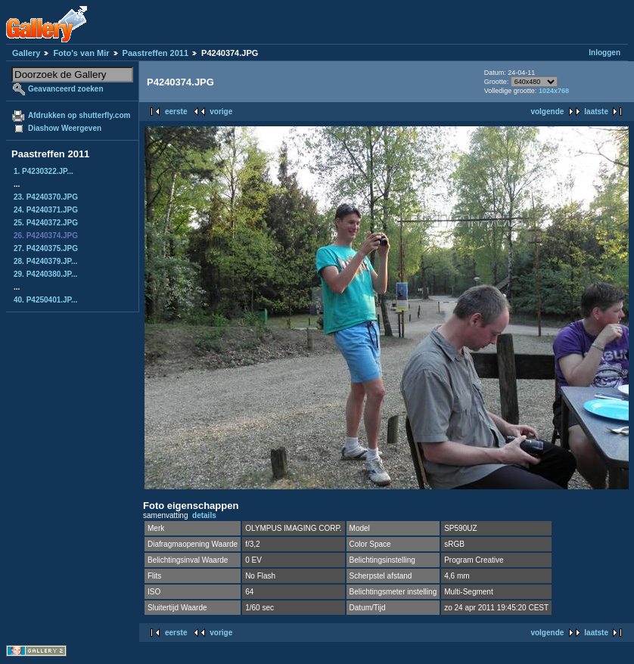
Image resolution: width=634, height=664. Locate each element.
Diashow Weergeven (64, 128)
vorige (221, 111)
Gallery (26, 52)
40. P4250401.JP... (45, 300)
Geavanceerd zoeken (66, 89)
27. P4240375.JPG (46, 248)
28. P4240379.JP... (45, 261)
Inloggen (604, 52)
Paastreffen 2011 (155, 52)
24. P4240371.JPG (46, 210)
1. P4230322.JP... (43, 171)
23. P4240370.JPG (46, 197)
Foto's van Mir (81, 52)
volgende (547, 111)
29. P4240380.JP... (45, 274)
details (204, 515)
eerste (176, 111)
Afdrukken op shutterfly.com (79, 115)
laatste (596, 111)
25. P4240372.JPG (46, 223)
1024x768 (554, 91)
